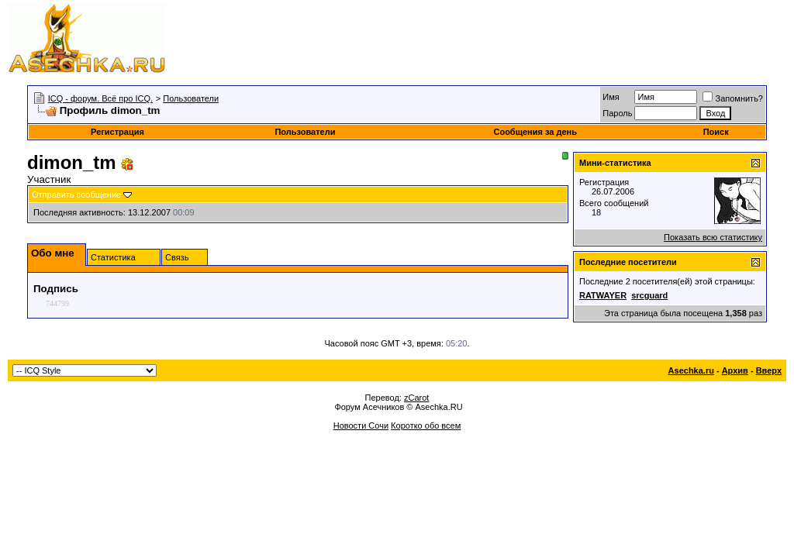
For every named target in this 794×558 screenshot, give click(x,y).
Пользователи (191, 98)
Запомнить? (733, 98)
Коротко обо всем (426, 425)
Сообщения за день (534, 131)
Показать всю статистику (713, 237)
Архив (735, 370)
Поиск (716, 131)
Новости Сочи (360, 425)
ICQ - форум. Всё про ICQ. (100, 98)
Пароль (617, 113)
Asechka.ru (691, 370)
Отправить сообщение (76, 194)
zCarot (416, 397)
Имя (610, 97)
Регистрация (117, 131)
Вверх (769, 370)
